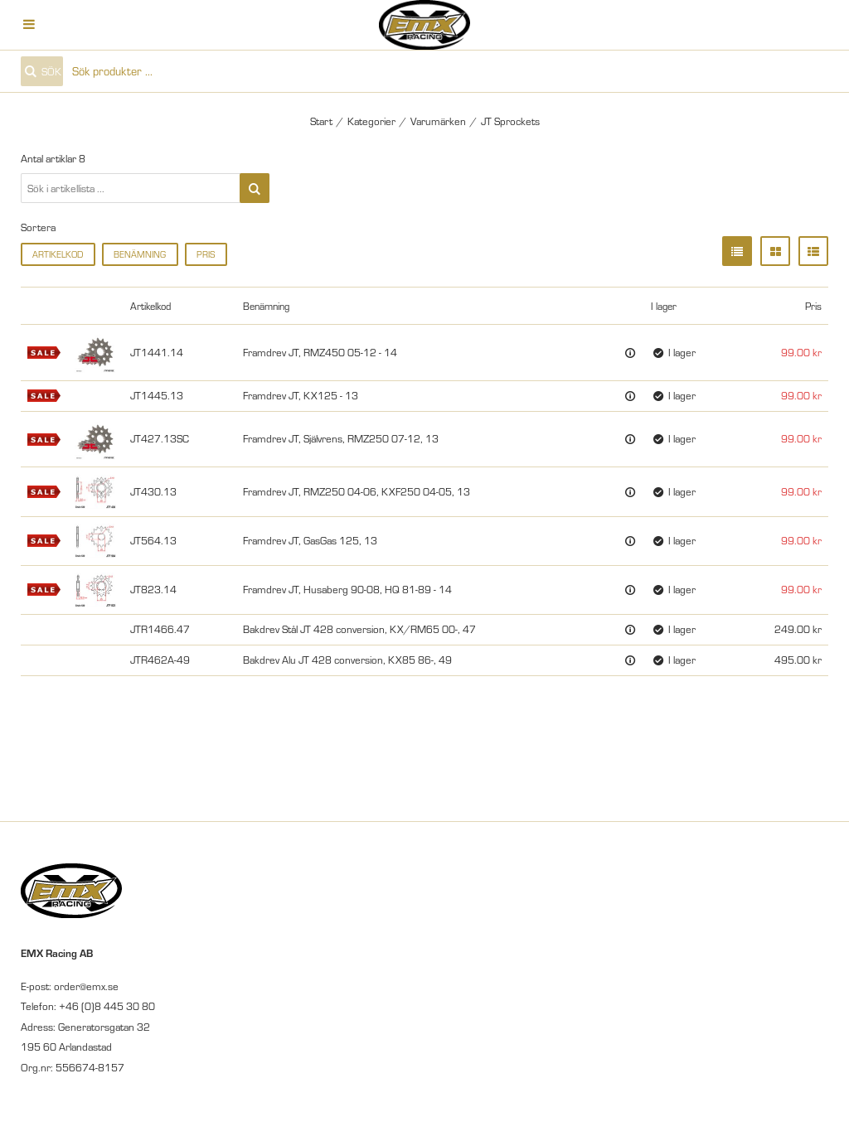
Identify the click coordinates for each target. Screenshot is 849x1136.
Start (321, 121)
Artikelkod (57, 254)
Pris (205, 254)
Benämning (140, 254)
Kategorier (371, 121)
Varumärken (438, 121)
